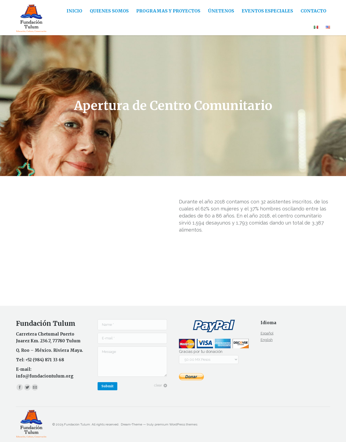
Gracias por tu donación (200, 351)
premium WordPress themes (176, 424)
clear (158, 385)
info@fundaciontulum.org (45, 376)
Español (267, 333)
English (267, 340)
